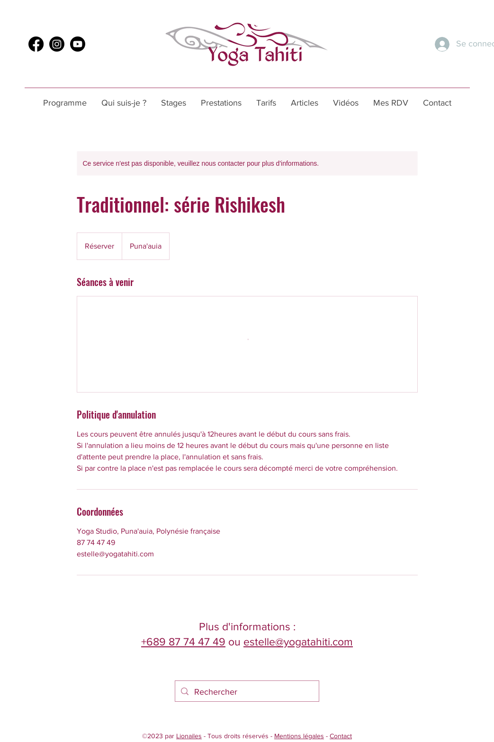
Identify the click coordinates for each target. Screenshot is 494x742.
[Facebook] (36, 44)
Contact (341, 736)
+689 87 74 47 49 (183, 641)
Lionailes (189, 736)
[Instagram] (56, 44)
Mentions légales (299, 736)
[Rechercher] (246, 692)
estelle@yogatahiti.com (298, 641)
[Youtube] (77, 44)
